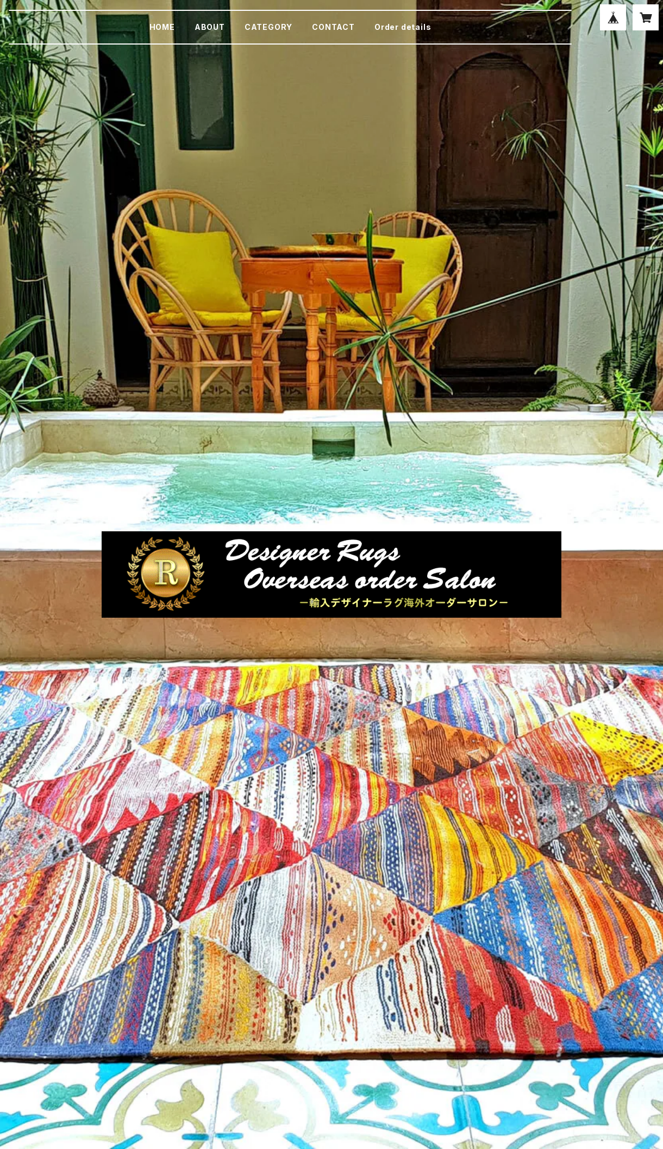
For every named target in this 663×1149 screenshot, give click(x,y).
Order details (402, 27)
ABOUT (210, 27)
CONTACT (333, 27)
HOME (162, 27)
